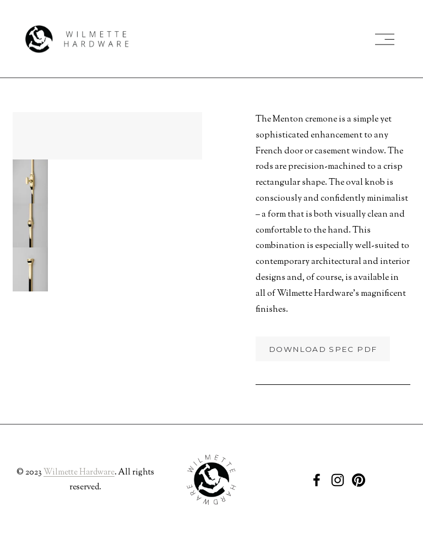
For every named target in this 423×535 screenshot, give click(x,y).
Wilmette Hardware (79, 472)
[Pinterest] (358, 480)
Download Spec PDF (323, 349)
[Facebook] (316, 480)
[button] (30, 181)
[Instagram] (337, 480)
